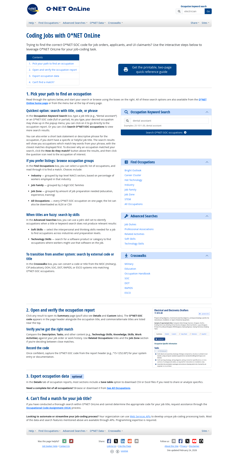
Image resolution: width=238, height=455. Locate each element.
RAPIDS (129, 288)
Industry (129, 184)
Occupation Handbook (137, 273)
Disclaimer (194, 446)
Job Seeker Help (49, 446)
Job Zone (130, 194)
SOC (127, 278)
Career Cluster (133, 175)
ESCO (128, 292)
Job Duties (130, 224)
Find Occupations (48, 22)
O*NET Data (97, 22)
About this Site (171, 446)
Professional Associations (139, 229)
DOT (127, 283)
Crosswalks (114, 22)
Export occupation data (44, 76)
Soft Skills (130, 238)
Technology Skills (134, 243)
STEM (128, 199)
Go (208, 11)
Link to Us (111, 446)
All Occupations (134, 204)
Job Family (130, 189)
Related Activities (134, 234)
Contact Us (64, 446)
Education (130, 268)
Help (31, 22)
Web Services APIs (140, 416)
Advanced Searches (74, 22)
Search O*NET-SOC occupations (166, 132)
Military (129, 264)
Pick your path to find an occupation (51, 63)
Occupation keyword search (194, 6)
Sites (204, 22)
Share (194, 22)
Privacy (183, 446)
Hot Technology (133, 180)
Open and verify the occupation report (53, 70)
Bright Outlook (133, 170)
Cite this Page (124, 446)
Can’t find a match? (41, 82)
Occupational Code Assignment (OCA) (48, 407)
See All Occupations (118, 388)
